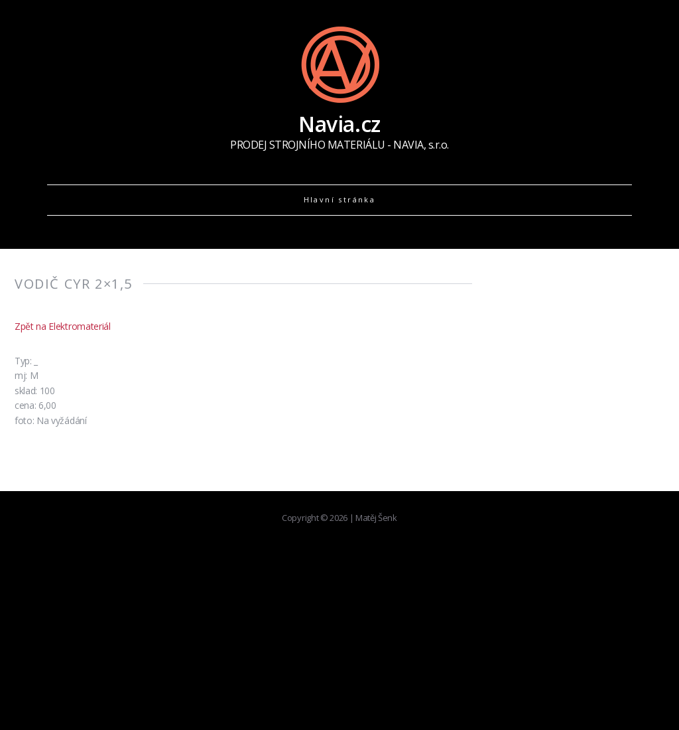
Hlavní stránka (340, 199)
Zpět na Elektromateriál (63, 326)
